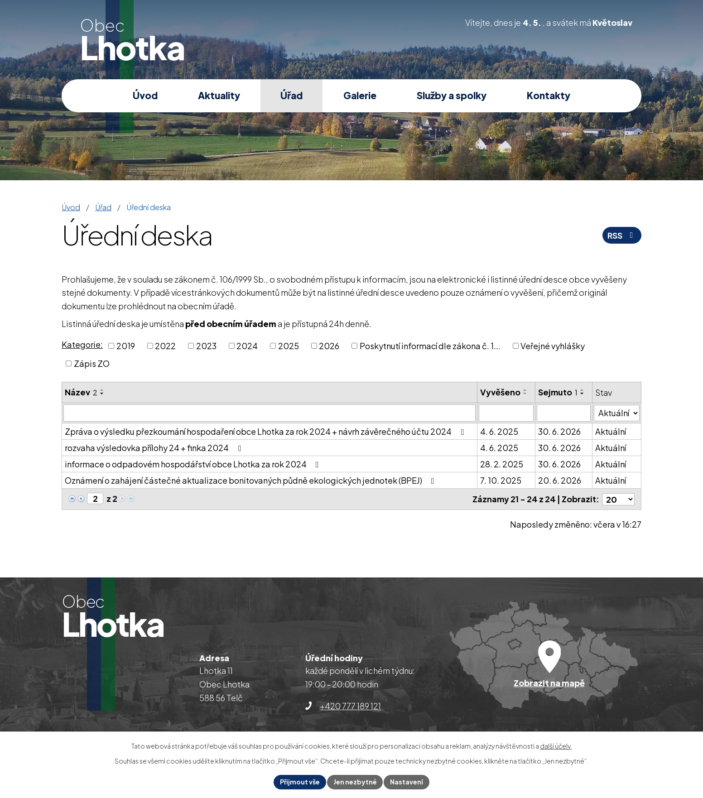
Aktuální (610, 431)
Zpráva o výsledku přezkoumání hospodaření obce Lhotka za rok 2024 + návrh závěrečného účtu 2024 (266, 431)
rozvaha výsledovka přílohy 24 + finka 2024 (155, 447)
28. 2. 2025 (501, 464)
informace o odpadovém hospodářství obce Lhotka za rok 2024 (194, 464)
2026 (329, 346)
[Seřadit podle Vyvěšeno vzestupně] (525, 390)
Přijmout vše (300, 782)
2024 (247, 346)
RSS (622, 235)
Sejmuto (558, 392)
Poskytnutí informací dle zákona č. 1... (430, 346)
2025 (288, 346)
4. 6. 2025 (499, 431)
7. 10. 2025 (500, 480)
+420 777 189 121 (350, 705)
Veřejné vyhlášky (552, 346)
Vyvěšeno (500, 392)
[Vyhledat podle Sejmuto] (564, 413)
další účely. (556, 746)
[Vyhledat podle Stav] (617, 412)
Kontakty (548, 95)
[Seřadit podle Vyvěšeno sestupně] (525, 393)
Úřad (291, 95)
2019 (125, 346)
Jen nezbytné (355, 782)
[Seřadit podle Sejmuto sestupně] (582, 393)
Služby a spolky (451, 95)
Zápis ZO (92, 363)
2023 (206, 346)
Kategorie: (82, 344)
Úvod (145, 95)
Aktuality (219, 95)
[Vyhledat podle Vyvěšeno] (506, 413)
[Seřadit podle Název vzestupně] (102, 390)
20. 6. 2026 (559, 480)
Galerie (359, 95)
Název (81, 392)
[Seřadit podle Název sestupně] (102, 393)
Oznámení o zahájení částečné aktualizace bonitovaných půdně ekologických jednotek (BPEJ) (251, 480)
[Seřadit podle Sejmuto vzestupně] (582, 390)
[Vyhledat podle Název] (269, 413)
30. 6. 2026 (559, 431)
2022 (165, 346)
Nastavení (407, 782)
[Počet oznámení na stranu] (618, 499)
